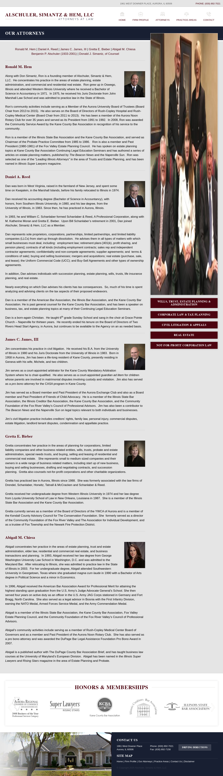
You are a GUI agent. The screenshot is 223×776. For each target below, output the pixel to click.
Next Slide (213, 707)
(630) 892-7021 (165, 746)
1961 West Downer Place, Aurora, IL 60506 (146, 3)
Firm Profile (141, 20)
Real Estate (184, 335)
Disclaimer (189, 761)
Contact (208, 20)
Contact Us (176, 761)
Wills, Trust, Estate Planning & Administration (184, 302)
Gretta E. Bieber (99, 49)
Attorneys (163, 20)
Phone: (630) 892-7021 (208, 3)
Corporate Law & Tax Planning (184, 315)
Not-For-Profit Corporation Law (184, 345)
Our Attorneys (145, 761)
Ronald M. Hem (25, 49)
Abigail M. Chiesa (123, 49)
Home (122, 20)
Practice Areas (186, 20)
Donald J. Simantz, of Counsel (99, 53)
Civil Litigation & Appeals (184, 325)
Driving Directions (194, 747)
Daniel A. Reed (48, 49)
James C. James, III (73, 49)
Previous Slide (10, 707)
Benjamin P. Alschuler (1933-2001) (54, 53)
